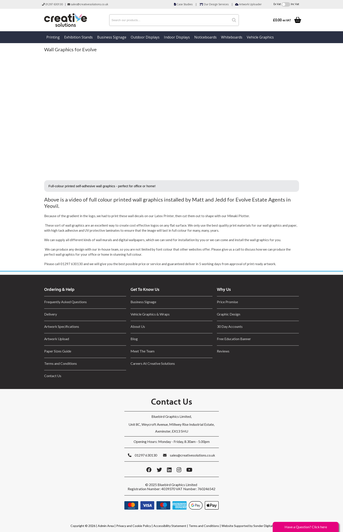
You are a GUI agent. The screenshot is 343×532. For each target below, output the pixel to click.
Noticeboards (205, 37)
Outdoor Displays (145, 37)
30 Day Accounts (230, 326)
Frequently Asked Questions (66, 302)
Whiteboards (231, 37)
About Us (138, 326)
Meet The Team (142, 351)
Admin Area (106, 526)
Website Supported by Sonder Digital (247, 526)
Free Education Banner (234, 339)
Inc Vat (295, 4)
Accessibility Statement (169, 526)
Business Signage (111, 37)
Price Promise (227, 302)
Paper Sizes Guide (57, 351)
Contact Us (52, 376)
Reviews (223, 351)
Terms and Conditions (60, 363)
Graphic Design (228, 314)
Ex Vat (277, 4)
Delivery (50, 314)
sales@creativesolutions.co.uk (87, 4)
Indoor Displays (177, 37)
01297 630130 (52, 4)
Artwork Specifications (61, 326)
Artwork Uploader (248, 4)
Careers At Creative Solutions (153, 363)
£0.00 (282, 20)
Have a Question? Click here (306, 527)
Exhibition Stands (78, 37)
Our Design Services (214, 4)
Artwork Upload (56, 339)
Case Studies (183, 4)
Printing (53, 37)
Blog (134, 339)
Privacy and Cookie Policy (133, 526)
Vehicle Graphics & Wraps (150, 314)
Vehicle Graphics (260, 37)
